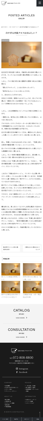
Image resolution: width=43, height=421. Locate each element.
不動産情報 (8, 406)
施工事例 (7, 399)
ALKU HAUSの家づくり (11, 387)
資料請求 (7, 405)
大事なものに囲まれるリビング (32, 248)
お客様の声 (8, 401)
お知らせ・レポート (31, 399)
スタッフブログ (30, 403)
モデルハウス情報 (9, 403)
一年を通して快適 (30, 385)
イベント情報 (29, 401)
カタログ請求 (5, 419)
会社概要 (7, 385)
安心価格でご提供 (30, 387)
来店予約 (16, 419)
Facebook (21, 372)
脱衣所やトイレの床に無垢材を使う (10, 248)
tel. (21, 358)
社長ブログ (26, 419)
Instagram (21, 368)
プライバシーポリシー (11, 391)
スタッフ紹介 (8, 389)
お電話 (37, 419)
